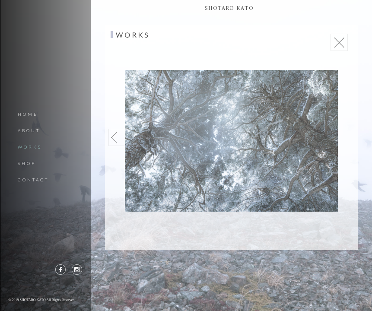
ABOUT (29, 130)
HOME (28, 114)
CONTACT (33, 179)
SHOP (27, 163)
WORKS (30, 146)
